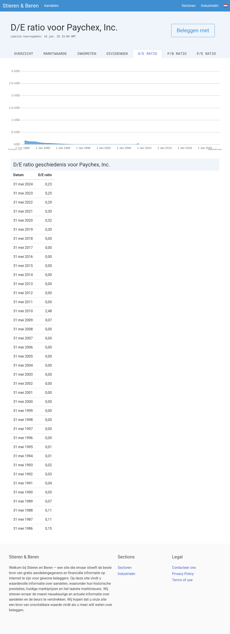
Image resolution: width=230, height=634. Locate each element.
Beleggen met (193, 30)
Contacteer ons (184, 567)
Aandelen (51, 6)
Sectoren (189, 6)
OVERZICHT (23, 53)
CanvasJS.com (215, 149)
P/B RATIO (176, 53)
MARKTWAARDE (55, 53)
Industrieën (210, 6)
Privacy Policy (183, 574)
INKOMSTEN (86, 53)
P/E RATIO (206, 53)
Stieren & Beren (21, 6)
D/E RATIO (147, 53)
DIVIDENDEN (117, 53)
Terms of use (182, 580)
